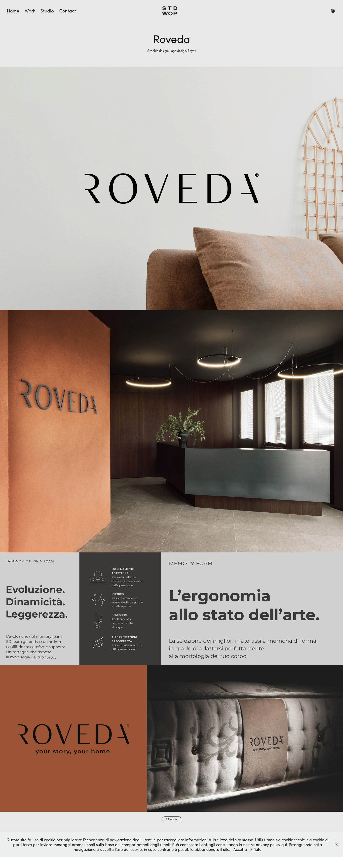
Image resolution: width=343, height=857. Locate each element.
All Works (171, 819)
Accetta (240, 849)
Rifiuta (256, 849)
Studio (47, 10)
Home (13, 10)
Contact (67, 10)
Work (30, 10)
